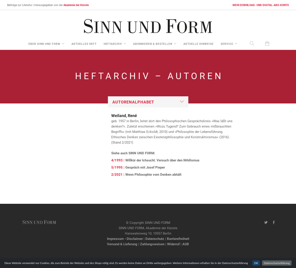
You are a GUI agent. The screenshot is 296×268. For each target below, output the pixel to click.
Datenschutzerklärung (277, 263)
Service (227, 43)
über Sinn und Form (44, 43)
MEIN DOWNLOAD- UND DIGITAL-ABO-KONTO (261, 5)
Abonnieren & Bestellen (152, 43)
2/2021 (117, 174)
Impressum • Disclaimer (125, 238)
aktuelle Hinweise (198, 43)
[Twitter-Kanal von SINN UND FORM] (266, 222)
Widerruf (173, 244)
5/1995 (117, 167)
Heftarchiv (113, 43)
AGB (185, 244)
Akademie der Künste (76, 5)
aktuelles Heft (84, 43)
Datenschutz (154, 238)
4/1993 (117, 160)
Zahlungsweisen (152, 244)
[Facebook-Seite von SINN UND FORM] (273, 222)
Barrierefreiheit (178, 238)
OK (256, 263)
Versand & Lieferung (122, 244)
